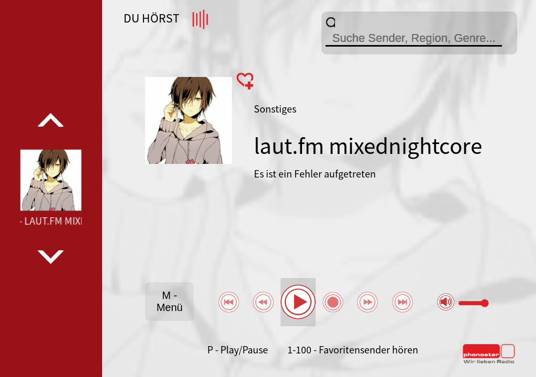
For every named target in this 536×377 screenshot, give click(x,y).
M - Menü (170, 301)
